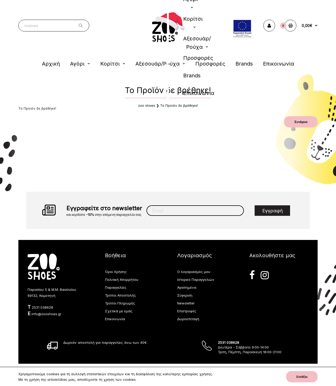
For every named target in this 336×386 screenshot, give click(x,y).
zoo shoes (146, 105)
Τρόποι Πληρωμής (120, 303)
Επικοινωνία (115, 319)
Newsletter (186, 303)
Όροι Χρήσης (116, 272)
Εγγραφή (272, 210)
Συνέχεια (300, 122)
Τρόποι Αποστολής (120, 295)
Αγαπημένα (186, 287)
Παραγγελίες (116, 287)
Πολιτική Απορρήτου (121, 279)
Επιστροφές (186, 311)
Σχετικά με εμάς (119, 311)
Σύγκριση (184, 295)
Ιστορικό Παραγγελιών (195, 279)
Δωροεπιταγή (188, 319)
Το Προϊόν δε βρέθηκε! (179, 105)
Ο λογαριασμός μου (193, 272)
